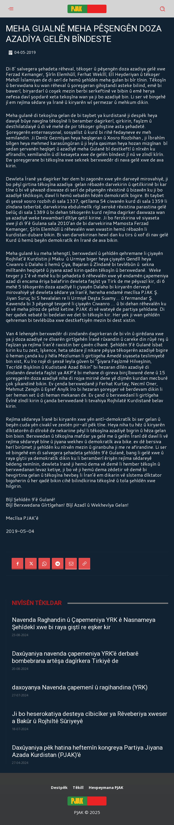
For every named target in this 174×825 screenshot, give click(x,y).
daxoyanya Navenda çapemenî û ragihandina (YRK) (80, 687)
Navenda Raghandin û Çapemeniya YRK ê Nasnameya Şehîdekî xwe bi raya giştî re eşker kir (83, 623)
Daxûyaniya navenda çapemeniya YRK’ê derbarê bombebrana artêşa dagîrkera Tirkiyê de (75, 657)
